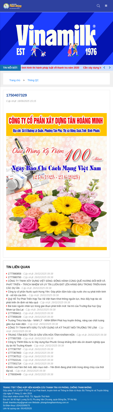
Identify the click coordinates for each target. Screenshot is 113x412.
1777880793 (14, 277)
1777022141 (14, 360)
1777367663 (14, 352)
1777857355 (14, 338)
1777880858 (14, 273)
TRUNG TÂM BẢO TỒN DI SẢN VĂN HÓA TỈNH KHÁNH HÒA (41, 334)
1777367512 (14, 356)
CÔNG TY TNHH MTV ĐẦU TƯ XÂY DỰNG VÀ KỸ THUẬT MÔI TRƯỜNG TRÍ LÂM (52, 327)
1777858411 (14, 313)
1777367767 (14, 349)
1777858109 (14, 316)
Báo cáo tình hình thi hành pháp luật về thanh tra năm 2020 (46, 67)
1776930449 (14, 374)
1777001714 (14, 363)
